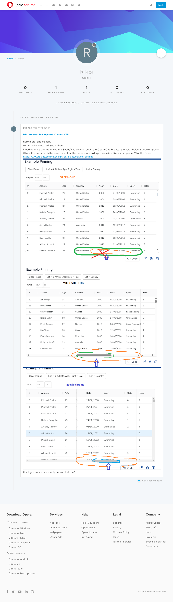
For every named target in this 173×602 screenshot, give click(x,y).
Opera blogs (88, 527)
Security (117, 522)
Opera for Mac (17, 533)
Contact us (152, 546)
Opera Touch (16, 568)
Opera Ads (56, 537)
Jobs (148, 532)
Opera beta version (20, 542)
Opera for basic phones (22, 573)
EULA (116, 537)
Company (153, 514)
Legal (117, 514)
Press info (151, 527)
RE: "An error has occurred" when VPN (46, 134)
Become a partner (156, 541)
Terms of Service (122, 541)
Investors (151, 537)
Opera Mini (15, 564)
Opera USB (15, 547)
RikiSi (26, 128)
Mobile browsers (16, 553)
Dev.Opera (87, 537)
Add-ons (55, 522)
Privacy (117, 527)
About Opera (153, 522)
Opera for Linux (17, 537)
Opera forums (89, 532)
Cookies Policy (121, 532)
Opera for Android (19, 559)
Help (84, 514)
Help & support (90, 522)
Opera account (58, 527)
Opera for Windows (19, 528)
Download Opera (19, 514)
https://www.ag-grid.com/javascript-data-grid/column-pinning (58, 156)
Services (56, 514)
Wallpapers (56, 532)
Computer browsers (17, 522)
